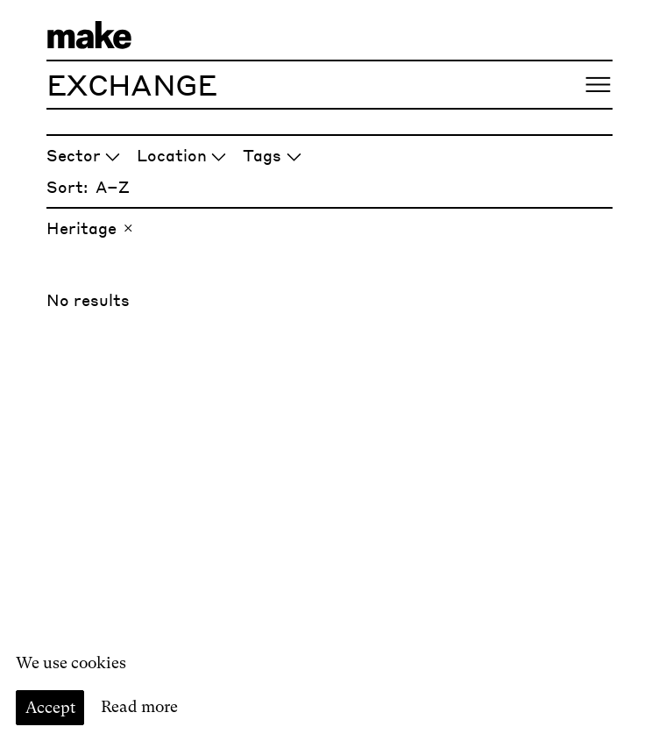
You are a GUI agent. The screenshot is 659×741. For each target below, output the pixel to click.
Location (182, 155)
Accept (50, 707)
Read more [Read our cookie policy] (139, 707)
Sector (83, 155)
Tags (272, 155)
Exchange (131, 84)
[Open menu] (598, 84)
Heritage (91, 227)
